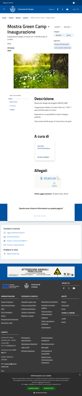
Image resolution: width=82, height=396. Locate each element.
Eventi (64, 322)
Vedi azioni (68, 27)
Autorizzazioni (46, 327)
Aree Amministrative (8, 305)
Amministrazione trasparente (47, 339)
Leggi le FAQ (25, 347)
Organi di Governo (7, 302)
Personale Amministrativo (9, 319)
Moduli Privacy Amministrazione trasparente (47, 360)
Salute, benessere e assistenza (47, 322)
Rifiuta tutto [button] (48, 388)
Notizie (18, 17)
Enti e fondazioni (6, 312)
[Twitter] (62, 9)
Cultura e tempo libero (28, 305)
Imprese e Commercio (28, 309)
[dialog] (41, 384)
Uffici (3, 309)
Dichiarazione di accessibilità (46, 352)
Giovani (25, 17)
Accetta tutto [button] (33, 388)
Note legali (44, 347)
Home (4, 17)
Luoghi (64, 318)
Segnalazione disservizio (29, 344)
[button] (41, 393)
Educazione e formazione (49, 302)
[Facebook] (57, 9)
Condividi (58, 27)
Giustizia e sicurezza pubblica (48, 306)
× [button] (80, 375)
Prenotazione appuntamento (26, 339)
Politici (3, 316)
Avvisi (63, 309)
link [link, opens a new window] (60, 384)
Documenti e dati (6, 323)
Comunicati (65, 305)
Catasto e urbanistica (28, 312)
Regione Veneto (8, 3)
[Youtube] (66, 9)
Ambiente (44, 318)
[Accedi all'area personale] (73, 3)
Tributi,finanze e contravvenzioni (46, 312)
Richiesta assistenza (28, 351)
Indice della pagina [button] (15, 95)
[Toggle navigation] (4, 9)
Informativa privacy (47, 344)
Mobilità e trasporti (27, 316)
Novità (11, 17)
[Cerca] (78, 9)
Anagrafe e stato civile (28, 302)
